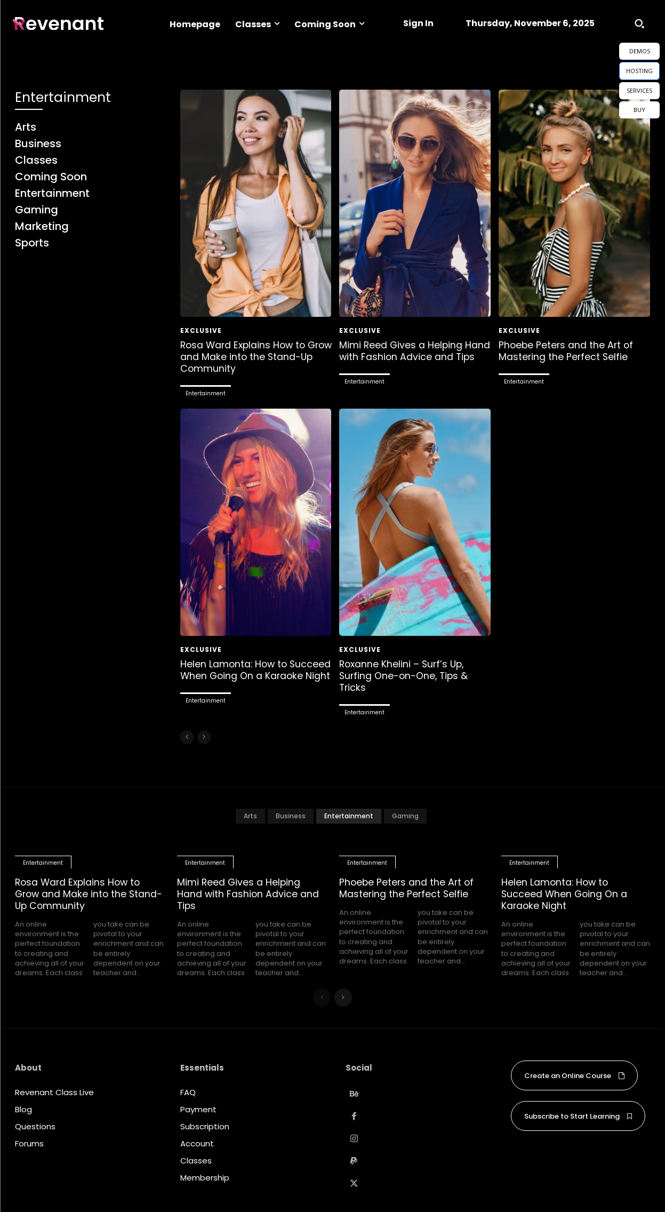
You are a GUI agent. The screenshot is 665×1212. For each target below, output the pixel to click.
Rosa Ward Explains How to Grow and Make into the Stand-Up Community (255, 356)
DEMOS (639, 51)
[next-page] (343, 995)
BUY (639, 110)
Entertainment (206, 393)
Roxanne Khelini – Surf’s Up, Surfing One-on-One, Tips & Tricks (405, 675)
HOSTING (639, 71)
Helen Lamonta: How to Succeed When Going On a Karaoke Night (244, 675)
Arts (250, 815)
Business (291, 815)
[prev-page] (187, 736)
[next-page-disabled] (204, 736)
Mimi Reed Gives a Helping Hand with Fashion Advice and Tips (410, 356)
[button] (639, 23)
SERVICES (639, 90)
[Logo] (58, 23)
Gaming (405, 815)
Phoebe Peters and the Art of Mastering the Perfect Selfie (567, 350)
